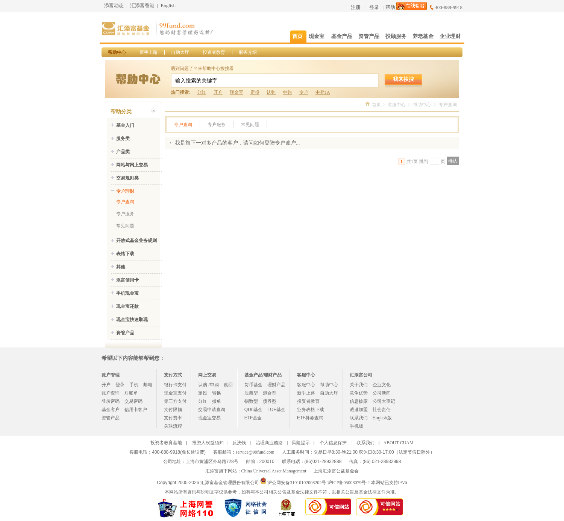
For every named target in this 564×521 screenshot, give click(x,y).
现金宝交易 (209, 417)
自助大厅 (180, 52)
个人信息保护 (333, 442)
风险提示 (301, 442)
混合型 (269, 393)
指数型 (251, 401)
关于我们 (359, 384)
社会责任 (382, 409)
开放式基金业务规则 (136, 240)
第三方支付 (175, 401)
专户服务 (125, 214)
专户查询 (125, 202)
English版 (382, 417)
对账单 (131, 393)
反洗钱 (239, 442)
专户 (303, 92)
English (168, 5)
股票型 (251, 393)
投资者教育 (214, 52)
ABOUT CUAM (399, 442)
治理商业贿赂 (269, 442)
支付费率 (173, 417)
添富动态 (114, 5)
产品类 (123, 151)
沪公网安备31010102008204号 (296, 482)
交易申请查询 (211, 409)
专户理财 (125, 191)
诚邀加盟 (359, 409)
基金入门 (125, 125)
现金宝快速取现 (132, 319)
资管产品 (125, 333)
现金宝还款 (127, 306)
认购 (271, 92)
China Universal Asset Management (273, 471)
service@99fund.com (255, 452)
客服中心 (397, 104)
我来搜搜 (403, 79)
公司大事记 (384, 401)
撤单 (216, 401)
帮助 (390, 7)
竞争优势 (359, 393)
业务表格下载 (310, 409)
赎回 (228, 384)
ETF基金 (253, 417)
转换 (216, 393)
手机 (133, 384)
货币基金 (253, 384)
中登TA (322, 92)
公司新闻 (382, 393)
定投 (254, 92)
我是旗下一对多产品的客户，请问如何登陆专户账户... (237, 143)
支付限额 (173, 409)
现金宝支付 (175, 393)
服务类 (123, 138)
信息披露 (359, 401)
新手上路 (148, 52)
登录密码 (111, 401)
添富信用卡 (127, 280)
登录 (374, 7)
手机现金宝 (127, 293)
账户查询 (111, 393)
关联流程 (173, 426)
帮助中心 (117, 52)
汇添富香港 (142, 5)
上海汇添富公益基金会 (336, 471)
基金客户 (111, 409)
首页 (376, 104)
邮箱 (147, 384)
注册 (356, 7)
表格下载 (125, 253)
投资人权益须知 (208, 442)
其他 (120, 267)
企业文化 (382, 384)
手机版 (356, 426)
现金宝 (236, 92)
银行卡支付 (175, 384)
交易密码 (133, 401)
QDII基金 (253, 409)
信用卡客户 (135, 409)
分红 (201, 92)
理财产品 (276, 384)
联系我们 (359, 417)
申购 (287, 92)
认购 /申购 (208, 384)
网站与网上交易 (132, 165)
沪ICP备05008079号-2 (348, 482)
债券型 (269, 401)
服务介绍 (248, 52)
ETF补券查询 (310, 417)
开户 (218, 92)
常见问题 (125, 226)
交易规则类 (127, 178)
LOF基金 (276, 409)
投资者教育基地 (166, 442)
